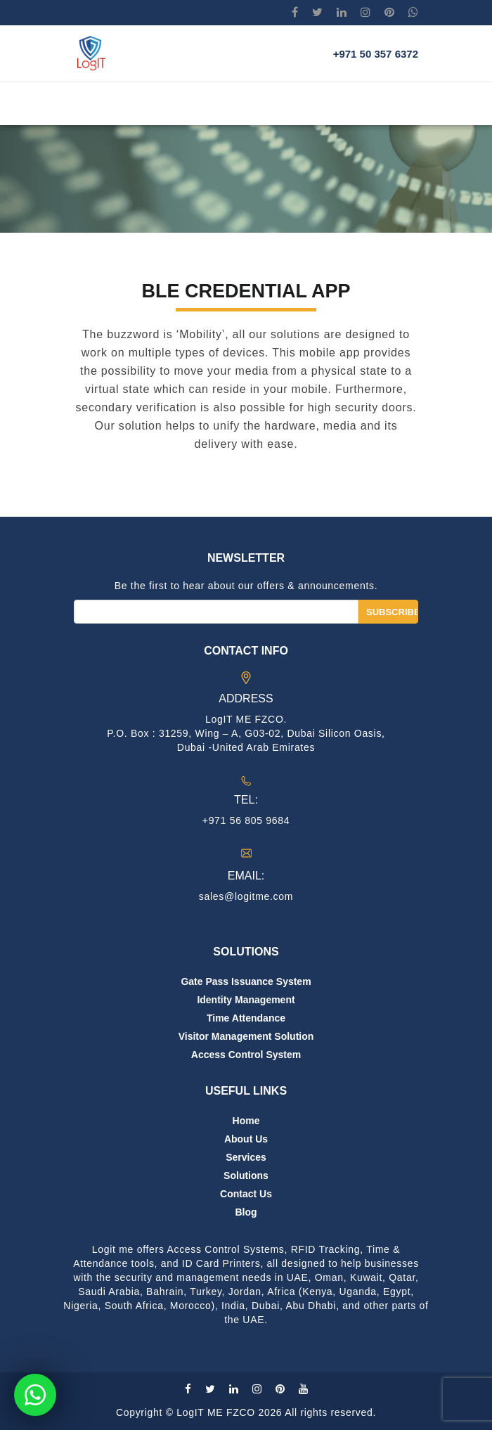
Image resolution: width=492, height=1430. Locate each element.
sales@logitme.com (246, 896)
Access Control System (246, 1054)
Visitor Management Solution (246, 1036)
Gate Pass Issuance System (246, 981)
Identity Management (245, 999)
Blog (246, 1212)
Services (246, 1157)
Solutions (246, 1175)
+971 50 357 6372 (375, 54)
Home (246, 1120)
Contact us (246, 1193)
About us (246, 1139)
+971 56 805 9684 (246, 820)
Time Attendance (246, 1018)
